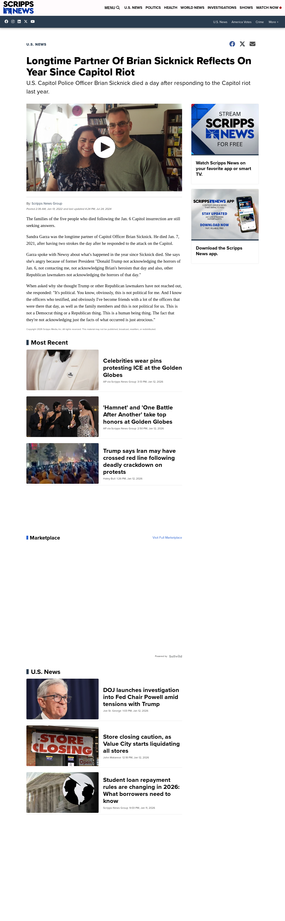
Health (170, 7)
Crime (260, 22)
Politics (153, 7)
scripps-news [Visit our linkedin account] (20, 21)
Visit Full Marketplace (167, 537)
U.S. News (133, 7)
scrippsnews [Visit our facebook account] (7, 21)
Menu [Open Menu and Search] (112, 8)
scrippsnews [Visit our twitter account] (27, 21)
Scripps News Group (47, 203)
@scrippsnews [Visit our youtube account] (34, 21)
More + (273, 22)
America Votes (242, 22)
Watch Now (269, 7)
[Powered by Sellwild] (175, 656)
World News (192, 7)
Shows (246, 7)
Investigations (222, 7)
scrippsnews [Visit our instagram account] (14, 21)
